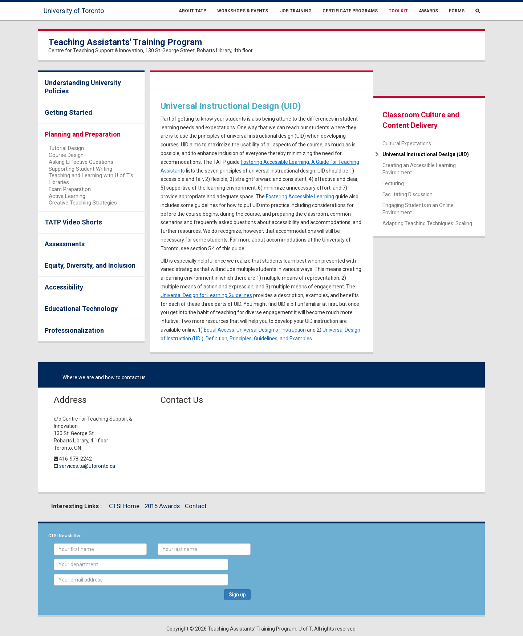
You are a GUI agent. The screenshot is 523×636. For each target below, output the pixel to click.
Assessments (65, 244)
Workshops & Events (242, 10)
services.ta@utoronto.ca (87, 466)
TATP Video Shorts (73, 222)
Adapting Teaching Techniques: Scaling (427, 223)
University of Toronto (74, 11)
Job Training (295, 10)
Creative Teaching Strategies (83, 202)
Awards (428, 10)
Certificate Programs (350, 10)
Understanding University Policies (83, 87)
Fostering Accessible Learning (300, 196)
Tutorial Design (66, 148)
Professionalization (74, 330)
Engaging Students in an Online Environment (418, 208)
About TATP (192, 10)
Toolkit (398, 10)
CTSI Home (124, 506)
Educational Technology (81, 308)
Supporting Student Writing (80, 169)
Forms (457, 10)
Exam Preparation (70, 189)
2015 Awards (162, 506)
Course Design (66, 155)
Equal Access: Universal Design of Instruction (255, 330)
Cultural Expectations (406, 143)
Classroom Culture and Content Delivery (420, 120)
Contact (196, 506)
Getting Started (68, 112)
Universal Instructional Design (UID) (425, 154)
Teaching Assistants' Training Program (125, 42)
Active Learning (67, 196)
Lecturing (393, 183)
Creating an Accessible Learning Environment (419, 168)
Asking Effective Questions (81, 162)
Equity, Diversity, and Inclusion (90, 265)
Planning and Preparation (83, 134)
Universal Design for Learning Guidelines (206, 295)
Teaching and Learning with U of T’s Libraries (91, 179)
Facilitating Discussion (407, 194)
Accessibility (64, 287)
